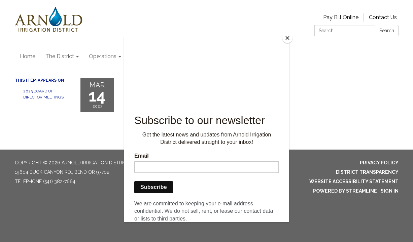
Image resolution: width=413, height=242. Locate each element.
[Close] (287, 38)
